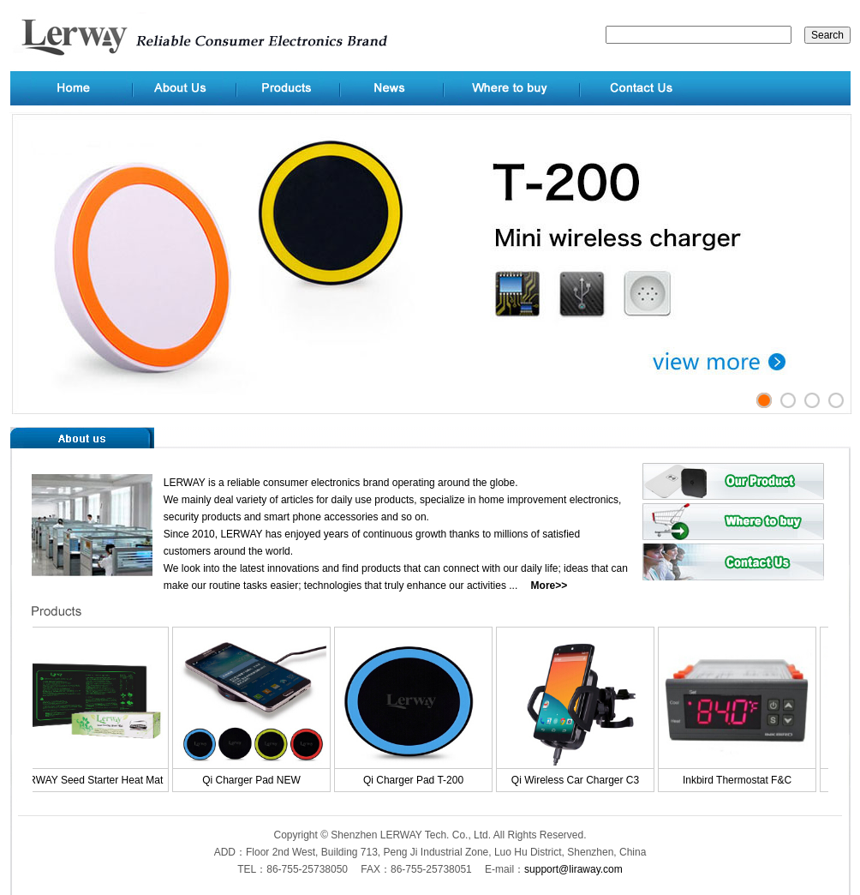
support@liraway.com (573, 869)
